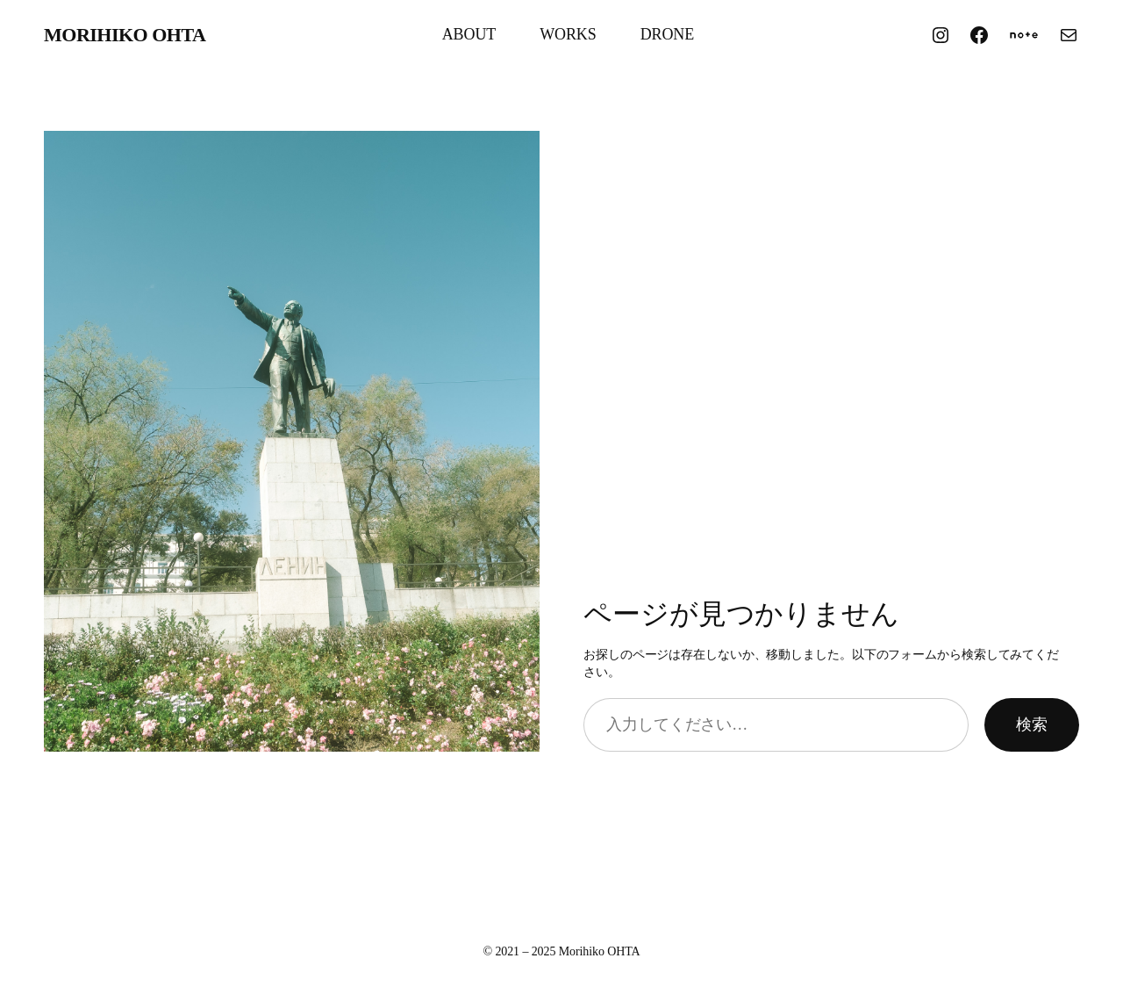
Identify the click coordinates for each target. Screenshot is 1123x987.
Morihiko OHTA (124, 35)
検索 (1032, 724)
